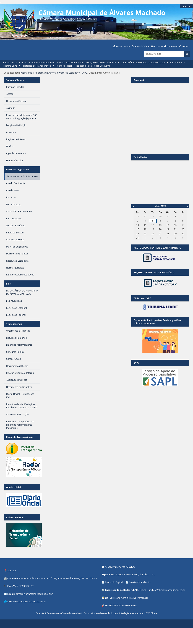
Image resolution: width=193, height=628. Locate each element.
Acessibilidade (141, 46)
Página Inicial (10, 62)
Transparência (14, 323)
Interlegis (124, 613)
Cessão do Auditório (139, 582)
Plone (154, 613)
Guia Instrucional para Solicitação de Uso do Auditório (87, 62)
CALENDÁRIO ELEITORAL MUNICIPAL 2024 (143, 62)
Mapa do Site (123, 46)
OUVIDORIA (111, 605)
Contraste (172, 46)
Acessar (186, 6)
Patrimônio (176, 62)
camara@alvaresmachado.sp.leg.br (34, 593)
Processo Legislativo (17, 169)
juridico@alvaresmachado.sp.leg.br (166, 589)
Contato (158, 46)
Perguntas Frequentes (43, 62)
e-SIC (24, 62)
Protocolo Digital (114, 582)
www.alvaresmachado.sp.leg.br (29, 601)
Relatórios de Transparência (36, 65)
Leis (8, 283)
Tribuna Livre (10, 65)
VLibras (186, 46)
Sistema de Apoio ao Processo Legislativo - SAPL (61, 72)
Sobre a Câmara (15, 80)
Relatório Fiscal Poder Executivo (93, 65)
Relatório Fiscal (64, 65)
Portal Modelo (91, 613)
